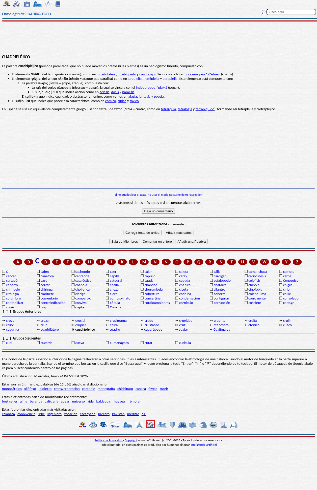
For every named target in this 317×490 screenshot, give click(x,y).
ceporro (12, 285)
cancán (11, 276)
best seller (9, 401)
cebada (184, 280)
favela (152, 388)
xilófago (30, 388)
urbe (41, 414)
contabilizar (14, 302)
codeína (185, 294)
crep (44, 307)
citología (12, 294)
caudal (150, 280)
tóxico (134, 101)
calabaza (8, 414)
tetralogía (185, 109)
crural (114, 325)
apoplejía (135, 78)
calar (148, 271)
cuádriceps (147, 74)
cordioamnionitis (157, 302)
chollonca (82, 289)
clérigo (80, 294)
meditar (133, 414)
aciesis (104, 92)
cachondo (82, 271)
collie (287, 294)
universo (78, 401)
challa (114, 285)
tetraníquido (205, 109)
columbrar (14, 298)
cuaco (287, 325)
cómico (110, 101)
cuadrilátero (50, 329)
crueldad (185, 320)
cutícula (185, 343)
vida (90, 401)
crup (44, 325)
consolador (291, 298)
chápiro (184, 285)
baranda (36, 401)
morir (164, 388)
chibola (253, 285)
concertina (152, 298)
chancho (151, 285)
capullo (150, 276)
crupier (80, 325)
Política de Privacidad (109, 440)
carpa (287, 276)
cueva (79, 343)
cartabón (12, 280)
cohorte (219, 294)
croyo (10, 320)
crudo (149, 320)
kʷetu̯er (213, 74)
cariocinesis (257, 276)
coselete (254, 302)
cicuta (183, 289)
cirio (286, 289)
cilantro (219, 289)
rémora (134, 401)
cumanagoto (119, 343)
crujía (252, 320)
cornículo (186, 302)
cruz (182, 325)
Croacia (115, 307)
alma (23, 401)
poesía (159, 96)
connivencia (26, 414)
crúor (10, 325)
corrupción (222, 302)
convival (81, 302)
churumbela (154, 289)
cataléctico (83, 280)
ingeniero (54, 414)
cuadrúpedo (127, 74)
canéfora (47, 276)
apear (65, 401)
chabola (81, 285)
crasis (10, 307)
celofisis (254, 280)
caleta (183, 271)
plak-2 (162, 87)
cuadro (114, 329)
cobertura (152, 294)
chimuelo (13, 289)
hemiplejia (151, 78)
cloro (114, 294)
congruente (257, 298)
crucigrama (118, 320)
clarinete (47, 294)
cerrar (45, 285)
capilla (115, 276)
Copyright (131, 440)
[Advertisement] (158, 37)
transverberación (67, 388)
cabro (45, 271)
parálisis (128, 92)
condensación (189, 298)
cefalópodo (222, 280)
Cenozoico (290, 280)
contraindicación (53, 302)
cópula (115, 302)
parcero (104, 414)
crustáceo (152, 325)
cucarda (47, 343)
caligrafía (51, 401)
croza (45, 320)
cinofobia (255, 289)
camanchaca (257, 271)
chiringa (47, 289)
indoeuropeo (146, 87)
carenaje (88, 388)
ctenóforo (221, 325)
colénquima (257, 294)
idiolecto (45, 388)
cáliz (217, 271)
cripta (79, 307)
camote (288, 271)
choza (114, 289)
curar (149, 343)
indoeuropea (195, 74)
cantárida (82, 276)
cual (9, 343)
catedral (116, 280)
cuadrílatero (107, 74)
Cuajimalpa (221, 329)
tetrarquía (168, 109)
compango (83, 298)
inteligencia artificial (204, 445)
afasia (132, 96)
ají (143, 414)
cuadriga (12, 329)
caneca (140, 388)
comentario (49, 298)
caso (44, 280)
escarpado (88, 414)
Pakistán (118, 414)
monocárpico (12, 388)
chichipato (125, 388)
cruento (219, 320)
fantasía (145, 96)
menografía (106, 388)
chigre (287, 285)
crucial (80, 320)
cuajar (183, 329)
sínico (122, 101)
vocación (71, 414)
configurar (221, 298)
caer (113, 271)
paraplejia (170, 78)
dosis (115, 92)
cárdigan (220, 276)
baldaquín (103, 401)
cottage (288, 302)
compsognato (120, 298)
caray (183, 276)
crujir (287, 320)
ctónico (254, 325)
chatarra (220, 285)
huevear (120, 401)
